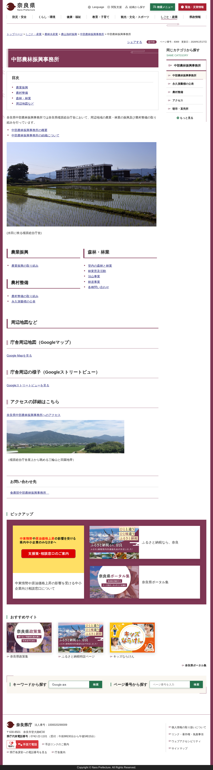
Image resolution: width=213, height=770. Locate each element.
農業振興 (22, 87)
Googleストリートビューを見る (28, 385)
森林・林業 (23, 98)
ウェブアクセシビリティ (186, 741)
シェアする (134, 42)
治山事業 (94, 276)
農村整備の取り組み (24, 296)
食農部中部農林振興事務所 (29, 492)
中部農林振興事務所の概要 (29, 130)
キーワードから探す (30, 684)
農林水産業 (51, 34)
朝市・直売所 (180, 108)
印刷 (153, 42)
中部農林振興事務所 (92, 34)
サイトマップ (180, 748)
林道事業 (94, 282)
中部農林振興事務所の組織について (35, 135)
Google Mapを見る (19, 355)
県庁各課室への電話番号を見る (28, 752)
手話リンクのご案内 (57, 744)
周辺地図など (25, 103)
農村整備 (22, 93)
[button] (96, 7)
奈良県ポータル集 (195, 665)
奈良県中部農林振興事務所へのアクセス (34, 415)
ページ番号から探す (130, 684)
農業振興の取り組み (24, 265)
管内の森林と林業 (100, 265)
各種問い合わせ (98, 287)
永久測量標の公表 (23, 301)
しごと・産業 (34, 34)
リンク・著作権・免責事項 (188, 734)
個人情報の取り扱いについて (189, 727)
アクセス (177, 100)
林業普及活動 (97, 271)
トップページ (15, 34)
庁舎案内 (60, 752)
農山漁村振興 (69, 34)
